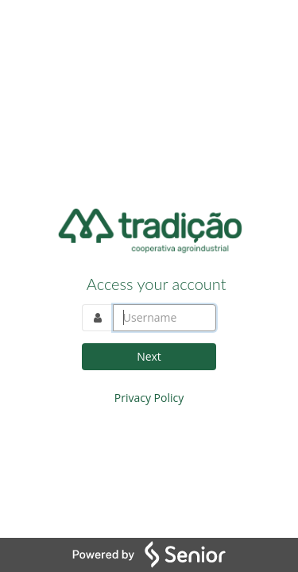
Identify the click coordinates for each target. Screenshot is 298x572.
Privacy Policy (149, 397)
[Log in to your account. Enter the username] (164, 317)
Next (149, 356)
